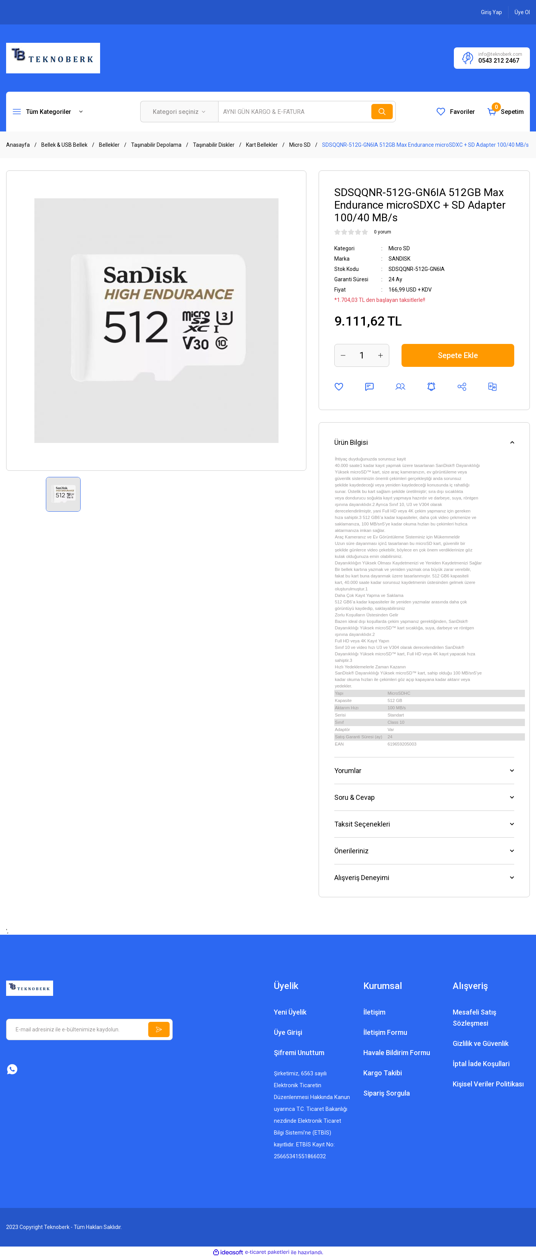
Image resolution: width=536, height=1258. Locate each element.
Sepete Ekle (458, 355)
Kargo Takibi (382, 1073)
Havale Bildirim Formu (396, 1053)
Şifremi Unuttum (299, 1053)
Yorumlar (347, 771)
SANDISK (399, 259)
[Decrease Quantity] (343, 355)
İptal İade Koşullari (481, 1064)
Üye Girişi (288, 1032)
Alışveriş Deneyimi (361, 878)
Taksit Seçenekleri (362, 824)
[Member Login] (491, 12)
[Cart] (505, 111)
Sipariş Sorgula (386, 1093)
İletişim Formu (385, 1032)
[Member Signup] (522, 12)
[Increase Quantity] (380, 355)
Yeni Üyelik (290, 1012)
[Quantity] (361, 355)
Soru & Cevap (354, 797)
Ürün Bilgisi (351, 442)
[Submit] (159, 1029)
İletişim (374, 1012)
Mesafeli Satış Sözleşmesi (474, 1017)
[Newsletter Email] (89, 1029)
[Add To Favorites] (338, 386)
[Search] (307, 111)
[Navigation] (47, 111)
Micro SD (399, 248)
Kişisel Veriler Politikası (488, 1084)
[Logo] (53, 57)
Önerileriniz (351, 851)
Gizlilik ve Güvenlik (480, 1043)
